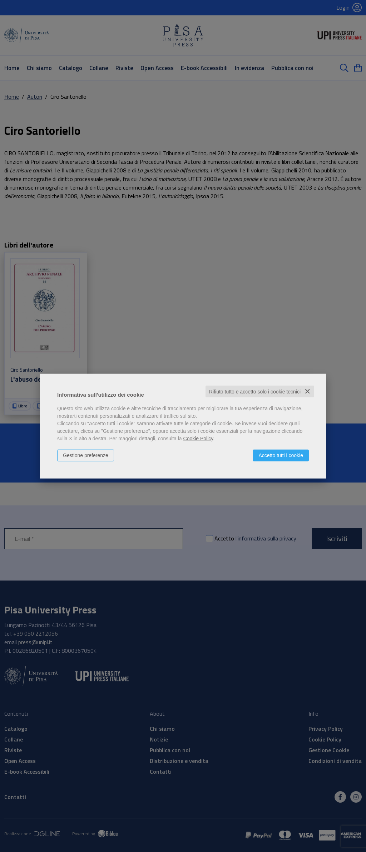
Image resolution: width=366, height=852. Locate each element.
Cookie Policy (198, 438)
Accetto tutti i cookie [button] (280, 455)
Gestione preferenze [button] (85, 455)
